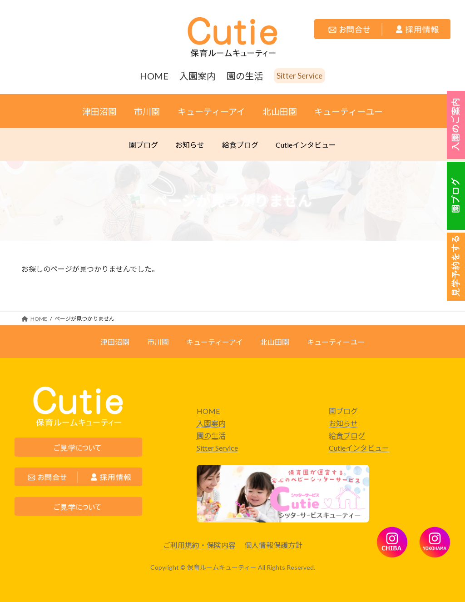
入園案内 (211, 423)
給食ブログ (347, 435)
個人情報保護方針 (273, 545)
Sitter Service (217, 447)
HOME (208, 411)
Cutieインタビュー (359, 447)
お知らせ (343, 423)
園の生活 (211, 435)
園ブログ (343, 411)
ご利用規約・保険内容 (199, 545)
